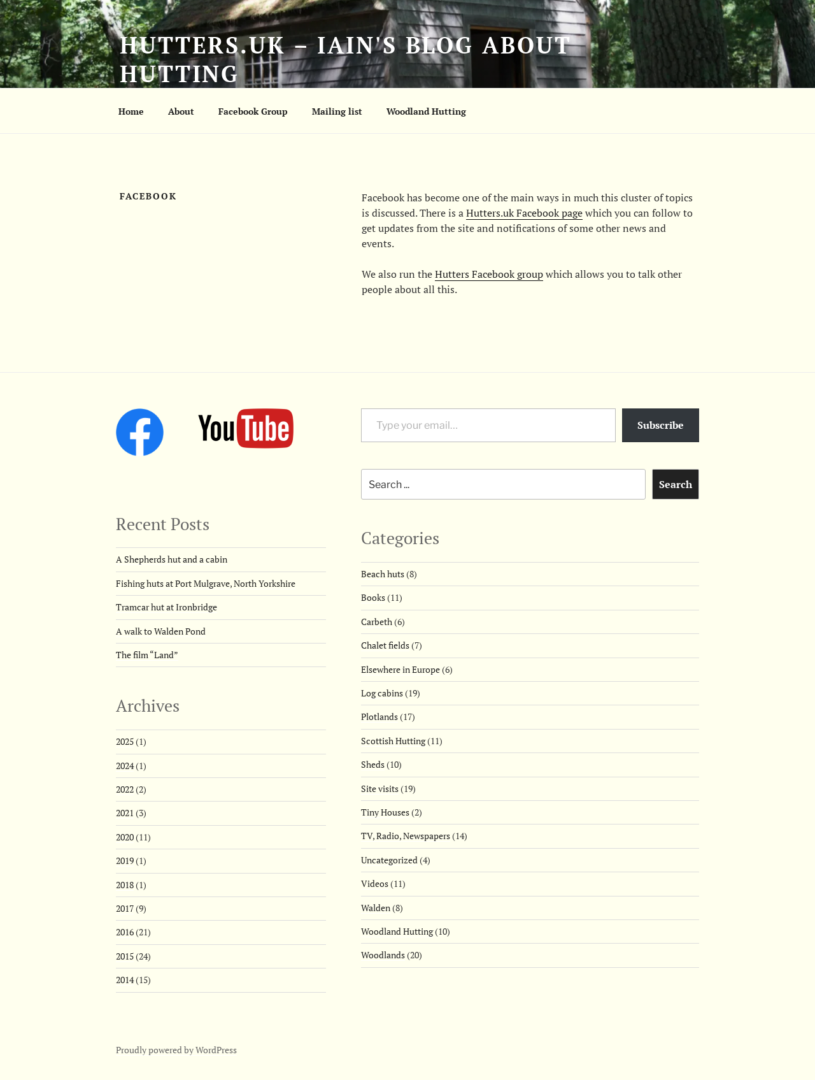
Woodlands (383, 955)
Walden (375, 908)
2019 (125, 860)
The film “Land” (147, 655)
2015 (125, 956)
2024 (125, 766)
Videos (374, 883)
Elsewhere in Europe (400, 669)
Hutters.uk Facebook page (524, 213)
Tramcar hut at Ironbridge (166, 607)
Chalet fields (385, 645)
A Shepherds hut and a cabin (171, 559)
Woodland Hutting (426, 111)
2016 (125, 932)
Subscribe (660, 425)
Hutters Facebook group (489, 274)
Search (675, 484)
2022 (125, 789)
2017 (125, 908)
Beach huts (382, 574)
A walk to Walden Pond (161, 631)
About (181, 111)
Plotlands (379, 716)
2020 (125, 837)
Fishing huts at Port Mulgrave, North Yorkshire (205, 583)
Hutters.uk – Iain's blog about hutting (345, 59)
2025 (125, 741)
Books (373, 597)
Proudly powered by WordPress (176, 1050)
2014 (125, 980)
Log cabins (382, 693)
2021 (125, 813)
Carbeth (376, 622)
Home (131, 111)
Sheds (373, 764)
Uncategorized (389, 860)
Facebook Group (253, 111)
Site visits (380, 788)
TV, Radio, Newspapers (405, 836)
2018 (125, 885)
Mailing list (337, 111)
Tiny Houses (385, 812)
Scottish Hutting (393, 741)
